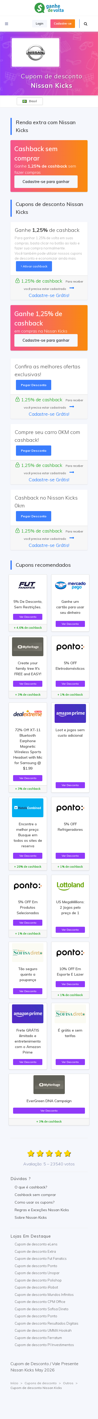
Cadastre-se (63, 23)
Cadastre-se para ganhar (45, 181)
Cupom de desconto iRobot (36, 1287)
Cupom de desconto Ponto (36, 1266)
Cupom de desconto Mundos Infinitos (44, 1294)
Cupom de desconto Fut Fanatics (41, 1258)
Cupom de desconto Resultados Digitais (46, 1323)
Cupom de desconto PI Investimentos (44, 1345)
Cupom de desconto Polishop (38, 1280)
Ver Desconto (27, 616)
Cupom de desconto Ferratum (38, 1338)
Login (39, 23)
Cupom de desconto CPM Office (40, 1302)
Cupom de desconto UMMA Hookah (43, 1330)
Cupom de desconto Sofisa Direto (41, 1309)
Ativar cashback (34, 266)
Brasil (29, 101)
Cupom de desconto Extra (35, 1251)
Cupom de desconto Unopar (37, 1273)
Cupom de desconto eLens (36, 1244)
